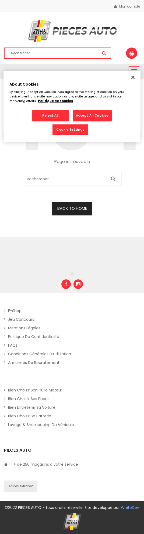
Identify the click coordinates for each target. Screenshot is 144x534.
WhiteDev (130, 507)
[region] (71, 106)
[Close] (133, 77)
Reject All (50, 115)
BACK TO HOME (72, 208)
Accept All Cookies (92, 115)
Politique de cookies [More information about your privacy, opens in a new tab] (55, 101)
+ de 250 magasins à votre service (45, 464)
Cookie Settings (70, 129)
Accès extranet (21, 486)
